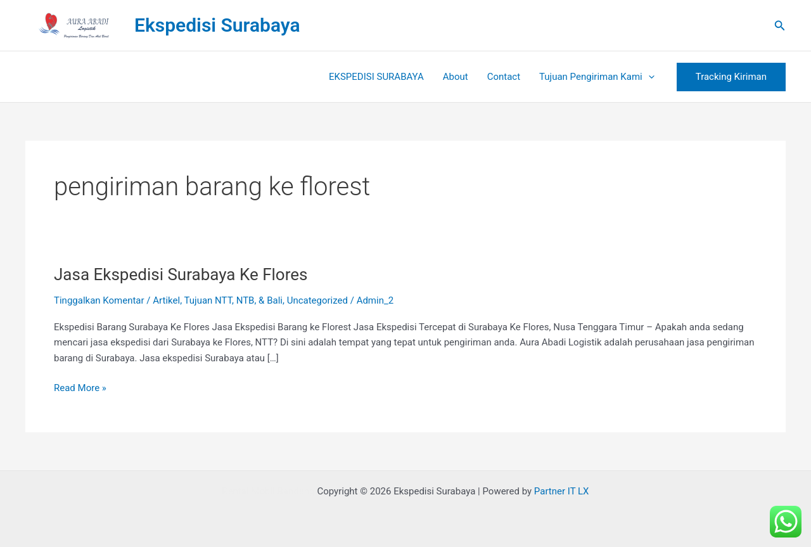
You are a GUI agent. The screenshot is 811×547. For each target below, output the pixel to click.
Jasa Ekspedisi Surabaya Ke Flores (180, 274)
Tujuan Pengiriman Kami (597, 76)
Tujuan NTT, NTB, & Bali (233, 300)
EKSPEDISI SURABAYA (376, 76)
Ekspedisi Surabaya (217, 25)
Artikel (166, 300)
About (455, 76)
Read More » (80, 387)
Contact (503, 76)
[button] (780, 26)
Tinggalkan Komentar (99, 300)
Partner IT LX (561, 491)
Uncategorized (317, 300)
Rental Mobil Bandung (268, 491)
